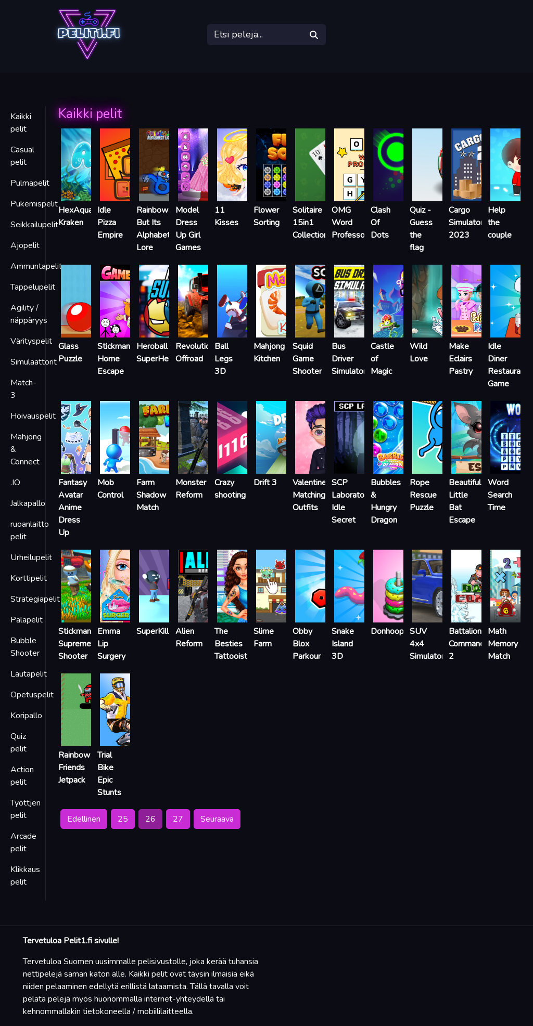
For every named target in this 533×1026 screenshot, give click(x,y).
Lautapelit (28, 674)
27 (178, 819)
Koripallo (26, 715)
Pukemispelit (34, 204)
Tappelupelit (32, 287)
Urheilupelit (31, 557)
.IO (15, 482)
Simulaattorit (33, 362)
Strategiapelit (35, 599)
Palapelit (26, 620)
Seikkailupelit (34, 224)
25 (123, 819)
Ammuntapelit (36, 266)
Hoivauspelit (33, 416)
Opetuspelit (32, 694)
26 (150, 819)
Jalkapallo (27, 503)
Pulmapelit (29, 183)
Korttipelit (28, 578)
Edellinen (83, 819)
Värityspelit (31, 341)
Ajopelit (25, 245)
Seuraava (217, 819)
